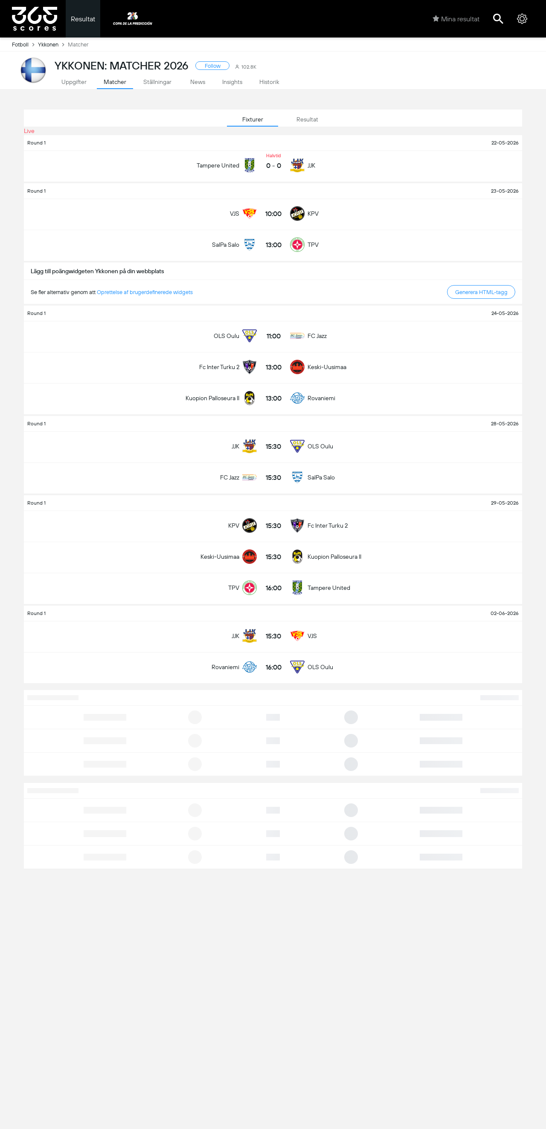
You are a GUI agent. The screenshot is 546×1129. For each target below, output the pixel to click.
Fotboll (25, 44)
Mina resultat (456, 18)
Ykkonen (53, 44)
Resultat (83, 19)
